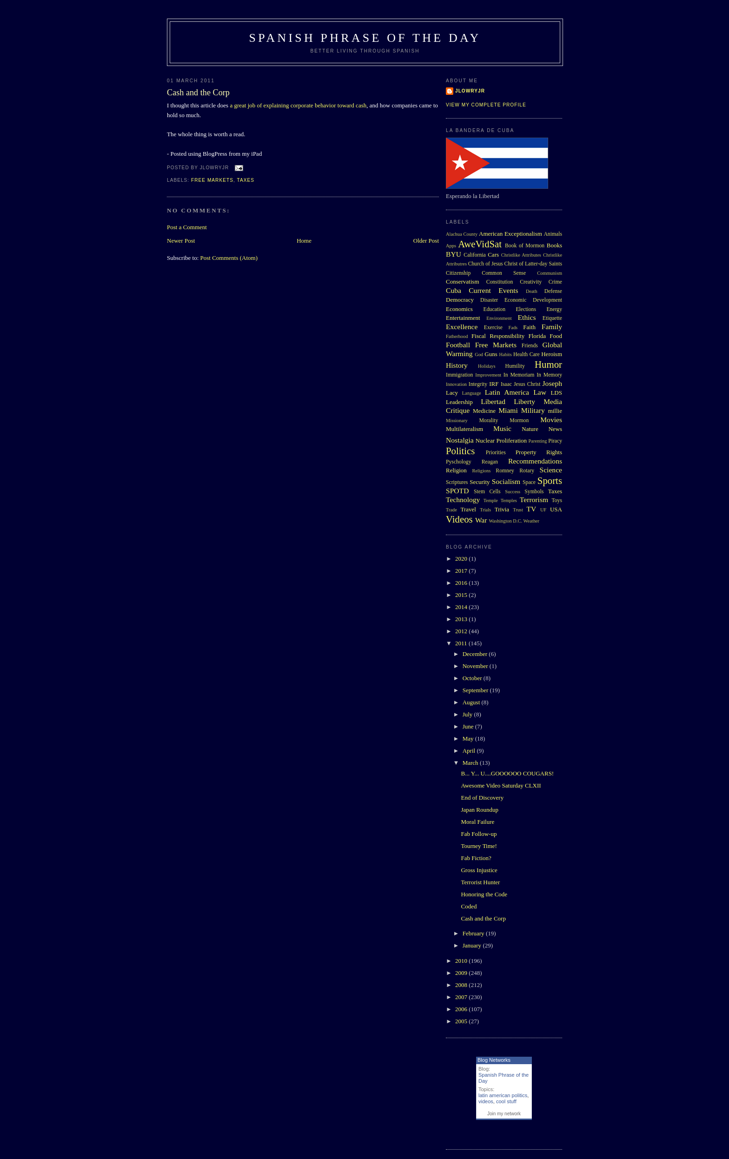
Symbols (533, 492)
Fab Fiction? (476, 857)
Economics (459, 308)
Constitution (499, 282)
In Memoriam (519, 375)
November (476, 665)
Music (502, 428)
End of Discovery (482, 797)
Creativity (531, 282)
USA (556, 509)
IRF (493, 383)
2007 (462, 996)
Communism (549, 273)
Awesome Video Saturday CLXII (501, 785)
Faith (529, 327)
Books (554, 245)
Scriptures (457, 482)
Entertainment (463, 317)
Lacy (452, 392)
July (468, 714)
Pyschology (458, 462)
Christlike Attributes (521, 255)
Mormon (519, 420)
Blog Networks (493, 1060)
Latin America (507, 392)
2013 (462, 619)
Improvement (488, 375)
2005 (462, 1021)
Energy (554, 309)
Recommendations (535, 461)
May (469, 738)
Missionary (457, 420)
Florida (537, 335)
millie (555, 410)
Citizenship (458, 273)
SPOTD (457, 491)
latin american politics (502, 1095)
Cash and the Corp (198, 92)
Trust (518, 509)
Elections (526, 309)
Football (458, 345)
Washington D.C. (505, 520)
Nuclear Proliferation (501, 440)
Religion (456, 470)
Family (552, 327)
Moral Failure (477, 821)
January (473, 945)
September (476, 690)
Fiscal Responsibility (497, 335)
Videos (459, 519)
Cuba (453, 290)
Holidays (487, 366)
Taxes (245, 180)
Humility (515, 366)
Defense (553, 291)
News (555, 428)
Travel (468, 509)
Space (529, 482)
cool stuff (506, 1101)
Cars (493, 254)
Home (304, 240)
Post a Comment (187, 227)
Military (533, 410)
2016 (462, 582)
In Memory (549, 375)
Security (480, 481)
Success (512, 491)
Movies (551, 420)
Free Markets (212, 180)
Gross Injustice (479, 870)
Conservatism (462, 281)
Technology (463, 499)
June (469, 726)
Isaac (506, 384)
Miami (508, 410)
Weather (531, 520)
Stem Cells (487, 492)
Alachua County (461, 234)
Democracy (460, 299)
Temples (509, 500)
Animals (552, 234)
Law (539, 392)
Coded (469, 906)
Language (471, 393)
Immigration (459, 375)
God (479, 354)
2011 (462, 643)
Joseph (552, 383)
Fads (513, 327)
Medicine (484, 410)
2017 (462, 570)
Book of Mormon (524, 246)
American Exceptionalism (510, 233)
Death (531, 291)
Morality (488, 420)
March (471, 762)
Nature (530, 428)
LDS (556, 392)
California (474, 255)
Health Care (526, 354)
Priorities (496, 453)
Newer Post (181, 240)
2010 (462, 960)
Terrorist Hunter (480, 882)
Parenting (538, 441)
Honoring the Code (484, 894)
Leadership (459, 401)
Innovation (456, 384)
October (473, 678)
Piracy (555, 441)
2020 (462, 558)
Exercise (493, 328)
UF (543, 509)
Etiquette (552, 318)
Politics (460, 450)
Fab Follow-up (479, 833)
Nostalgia (460, 440)
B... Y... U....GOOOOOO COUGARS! (507, 773)
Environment (498, 318)
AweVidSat (480, 243)
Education (494, 309)
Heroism (551, 354)
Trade (451, 509)
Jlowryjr (470, 90)
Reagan (490, 462)
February (474, 933)
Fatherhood (457, 336)
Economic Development (533, 300)
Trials (485, 509)
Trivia (502, 509)
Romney (505, 471)
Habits (505, 354)
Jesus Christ (527, 384)
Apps (451, 245)
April (470, 750)
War (481, 520)
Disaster (489, 300)
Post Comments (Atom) (229, 257)
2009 (462, 972)
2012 (462, 631)
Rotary (526, 471)
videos (485, 1101)
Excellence (461, 327)
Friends (530, 346)
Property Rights (539, 452)
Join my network (504, 1113)
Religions (481, 470)
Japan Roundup (479, 809)
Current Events (493, 290)
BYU (453, 254)
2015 (462, 594)
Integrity (478, 384)
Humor (548, 364)
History (457, 365)
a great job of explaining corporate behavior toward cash (298, 105)
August (472, 702)
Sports (549, 480)
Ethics (527, 317)
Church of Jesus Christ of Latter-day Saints (515, 264)
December (476, 653)
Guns (490, 354)
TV (531, 509)
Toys (556, 500)
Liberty (524, 401)
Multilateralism (464, 428)
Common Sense (504, 273)
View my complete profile (486, 104)
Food (556, 335)
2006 (462, 1009)
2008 (462, 984)
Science (551, 470)
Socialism (506, 481)
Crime (555, 282)
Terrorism (534, 499)
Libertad (493, 401)
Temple (491, 500)
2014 (462, 606)
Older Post (426, 240)
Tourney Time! (479, 845)
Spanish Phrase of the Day (365, 38)
